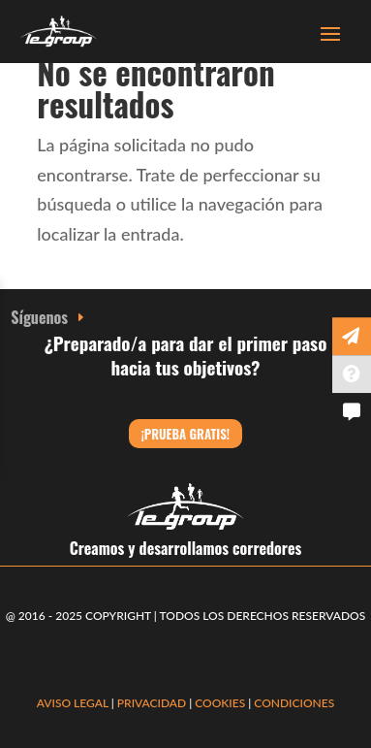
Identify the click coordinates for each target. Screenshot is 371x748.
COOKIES (220, 703)
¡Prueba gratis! (185, 433)
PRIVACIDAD (153, 703)
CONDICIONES (294, 703)
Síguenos (39, 317)
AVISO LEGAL (72, 703)
